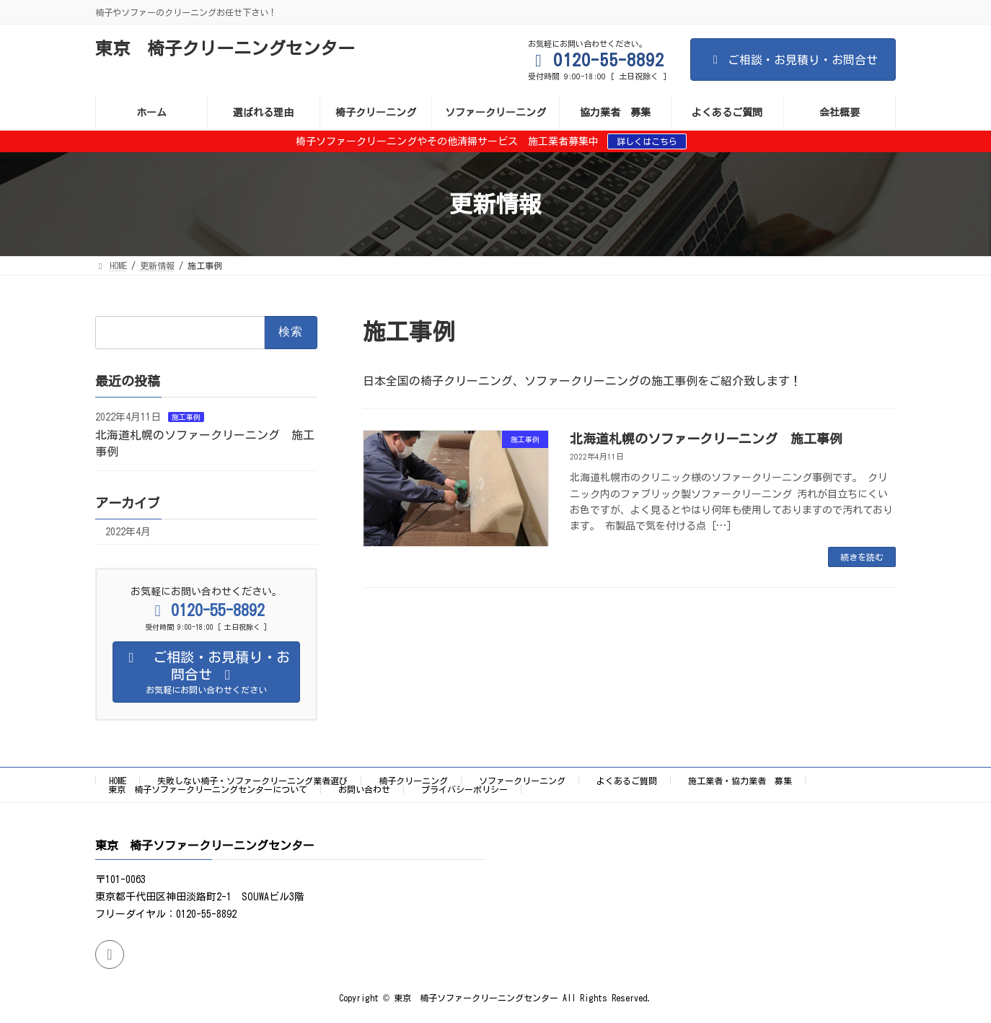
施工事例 (186, 417)
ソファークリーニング (522, 780)
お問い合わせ (364, 789)
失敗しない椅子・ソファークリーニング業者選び (252, 780)
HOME (117, 780)
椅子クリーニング (413, 780)
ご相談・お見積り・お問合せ (793, 60)
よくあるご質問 (626, 780)
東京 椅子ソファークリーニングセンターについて (207, 789)
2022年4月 (128, 532)
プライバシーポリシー (464, 789)
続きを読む (862, 557)
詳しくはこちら (647, 141)
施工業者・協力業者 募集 (740, 780)
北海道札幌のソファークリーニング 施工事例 (706, 438)
